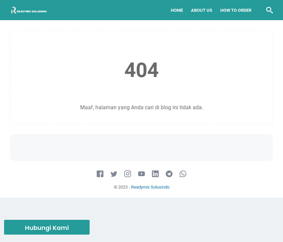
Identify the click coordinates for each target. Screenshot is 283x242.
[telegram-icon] (169, 174)
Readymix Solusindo (150, 187)
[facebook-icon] (100, 174)
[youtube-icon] (141, 174)
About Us (201, 10)
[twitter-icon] (114, 174)
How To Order (235, 10)
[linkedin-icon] (155, 174)
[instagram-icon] (128, 174)
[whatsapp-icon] (183, 174)
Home (177, 10)
